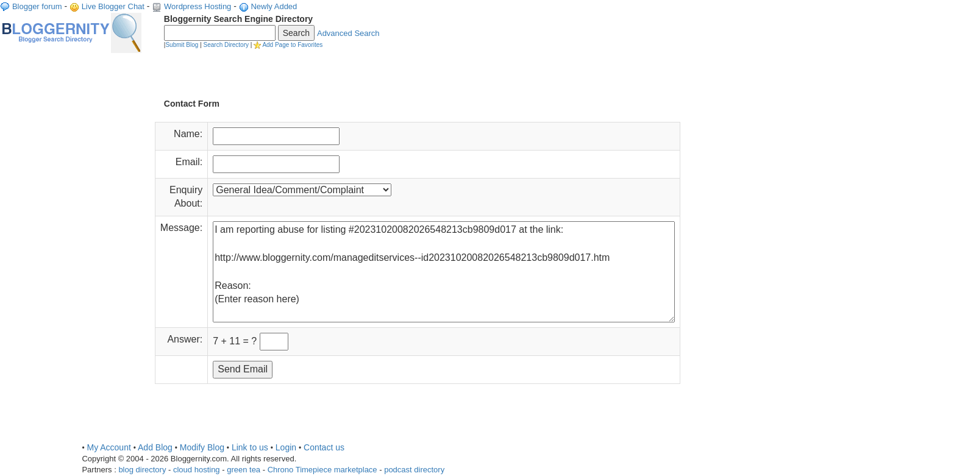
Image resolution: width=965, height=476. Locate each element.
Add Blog (155, 447)
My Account (108, 447)
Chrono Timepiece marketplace (322, 469)
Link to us (250, 447)
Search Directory (226, 44)
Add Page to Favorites (292, 44)
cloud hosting (196, 469)
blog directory (142, 469)
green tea (243, 469)
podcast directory (414, 469)
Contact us (324, 447)
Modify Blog (202, 447)
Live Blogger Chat (113, 6)
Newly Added (274, 6)
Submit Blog (181, 44)
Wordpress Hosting (197, 6)
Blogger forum (37, 6)
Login (286, 447)
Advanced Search (348, 33)
